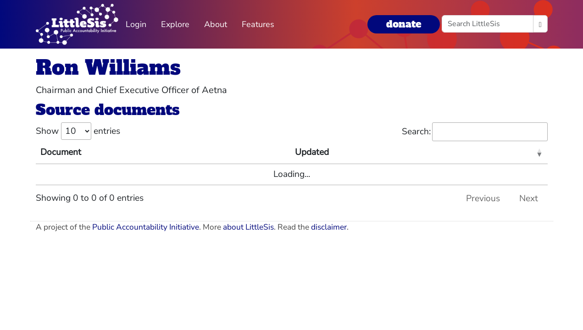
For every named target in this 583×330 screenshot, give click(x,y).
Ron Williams (108, 68)
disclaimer (329, 227)
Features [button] (258, 24)
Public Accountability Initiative (145, 227)
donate (403, 24)
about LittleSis (248, 227)
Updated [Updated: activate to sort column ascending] (312, 152)
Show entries (78, 131)
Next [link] (528, 198)
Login (136, 24)
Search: (475, 131)
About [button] (215, 24)
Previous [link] (483, 198)
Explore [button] (175, 24)
